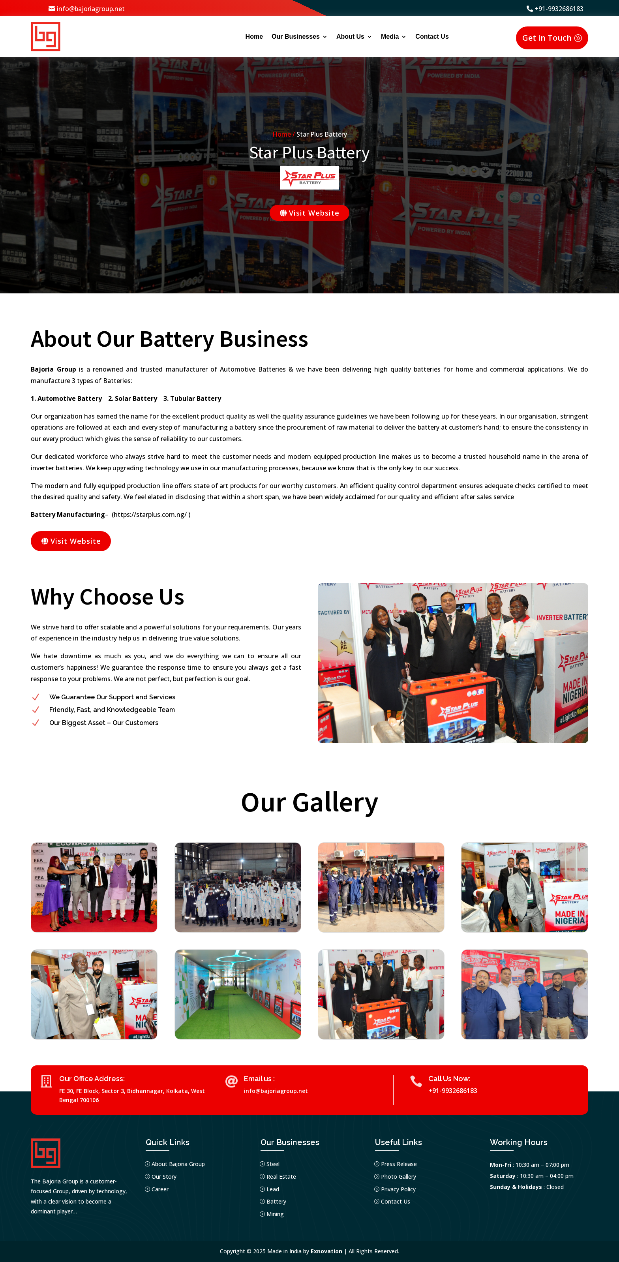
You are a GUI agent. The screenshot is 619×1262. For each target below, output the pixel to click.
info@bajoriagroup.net (91, 8)
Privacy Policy (398, 1189)
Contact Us (431, 36)
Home (254, 36)
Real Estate (281, 1176)
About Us (350, 36)
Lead (272, 1189)
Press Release (399, 1164)
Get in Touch (547, 37)
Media (390, 36)
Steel (272, 1164)
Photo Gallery (398, 1176)
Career (160, 1189)
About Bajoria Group (178, 1164)
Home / (284, 134)
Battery (276, 1202)
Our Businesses (296, 36)
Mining (275, 1214)
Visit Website (314, 213)
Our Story (164, 1176)
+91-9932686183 (559, 8)
